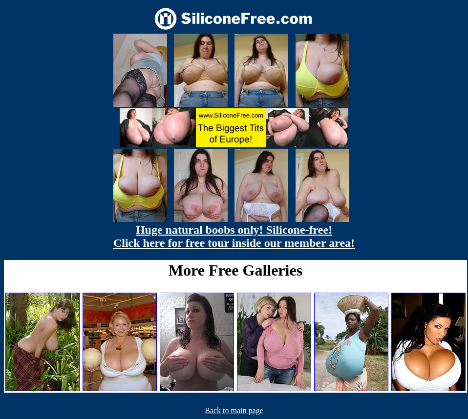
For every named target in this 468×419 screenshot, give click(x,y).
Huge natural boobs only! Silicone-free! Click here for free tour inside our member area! (234, 236)
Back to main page (234, 410)
